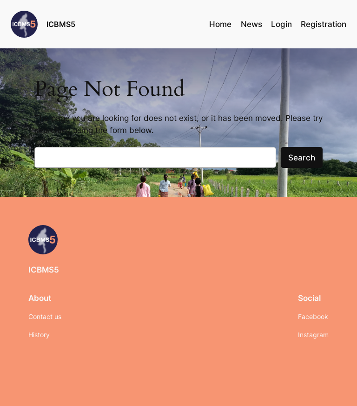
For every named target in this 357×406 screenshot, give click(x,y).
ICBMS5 (60, 24)
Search (301, 157)
